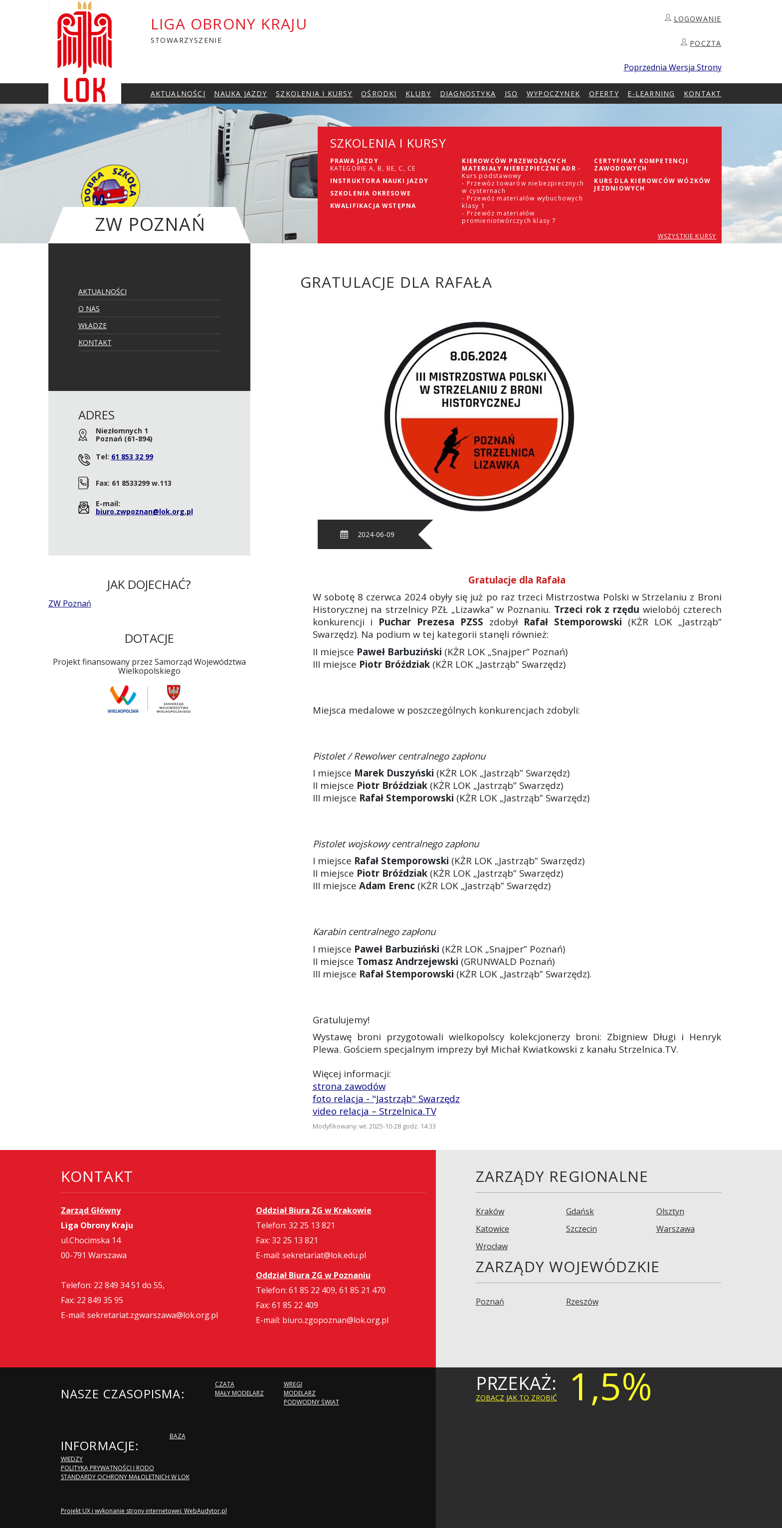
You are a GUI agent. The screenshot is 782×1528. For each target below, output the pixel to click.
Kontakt (95, 342)
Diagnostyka (468, 93)
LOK (84, 52)
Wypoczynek (553, 93)
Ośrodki (378, 93)
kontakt (702, 93)
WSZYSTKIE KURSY (687, 236)
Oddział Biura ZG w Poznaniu (313, 1275)
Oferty (604, 93)
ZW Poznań (69, 603)
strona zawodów (349, 1086)
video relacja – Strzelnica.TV (374, 1111)
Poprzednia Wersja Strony (673, 67)
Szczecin (581, 1228)
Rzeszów (582, 1301)
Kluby (418, 93)
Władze (92, 325)
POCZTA (705, 43)
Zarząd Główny (91, 1210)
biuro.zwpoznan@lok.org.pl (144, 511)
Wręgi (293, 1384)
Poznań (490, 1301)
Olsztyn (670, 1211)
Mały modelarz (239, 1393)
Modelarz (300, 1393)
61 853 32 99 (132, 456)
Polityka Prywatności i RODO (107, 1468)
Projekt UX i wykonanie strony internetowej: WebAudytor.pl (144, 1511)
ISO (511, 93)
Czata (224, 1384)
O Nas (89, 308)
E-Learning (651, 93)
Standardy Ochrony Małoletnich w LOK (125, 1477)
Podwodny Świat (311, 1402)
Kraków (490, 1211)
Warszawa (675, 1228)
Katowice (492, 1228)
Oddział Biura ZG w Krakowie (314, 1210)
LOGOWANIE (698, 18)
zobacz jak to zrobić (516, 1397)
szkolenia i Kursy (314, 93)
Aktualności (178, 93)
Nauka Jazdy (240, 93)
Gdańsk (580, 1211)
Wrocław (492, 1246)
